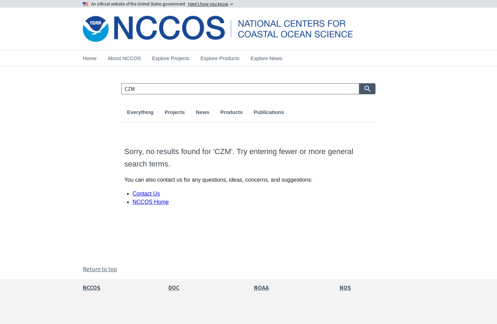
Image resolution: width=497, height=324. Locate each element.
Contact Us (146, 194)
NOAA (261, 288)
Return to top (100, 269)
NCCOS (91, 288)
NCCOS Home (151, 202)
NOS (345, 288)
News (202, 112)
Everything (140, 112)
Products (231, 112)
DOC (173, 288)
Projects (175, 112)
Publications (269, 112)
